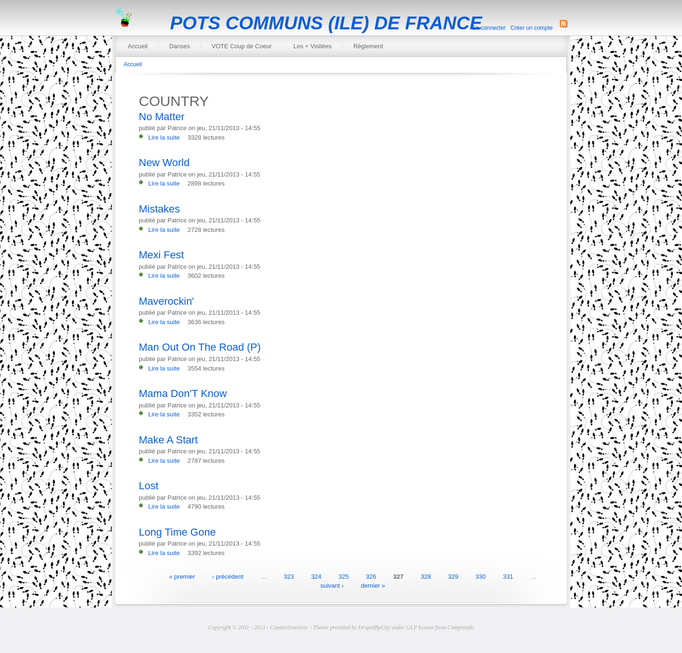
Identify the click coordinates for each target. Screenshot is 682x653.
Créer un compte (532, 28)
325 (344, 576)
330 (481, 576)
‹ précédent (227, 576)
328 (426, 576)
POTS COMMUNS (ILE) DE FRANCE (326, 23)
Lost (149, 486)
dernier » (373, 585)
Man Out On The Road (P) (200, 347)
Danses (179, 46)
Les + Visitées (312, 46)
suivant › (331, 585)
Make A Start (168, 440)
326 (371, 576)
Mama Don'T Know (183, 393)
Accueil (138, 46)
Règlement (368, 46)
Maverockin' (166, 301)
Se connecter (489, 28)
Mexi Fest (161, 255)
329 (453, 576)
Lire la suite (163, 137)
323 (289, 576)
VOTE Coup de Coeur (242, 46)
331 (508, 576)
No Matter (162, 117)
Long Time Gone (177, 532)
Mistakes (159, 209)
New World (164, 162)
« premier (182, 576)
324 (316, 576)
